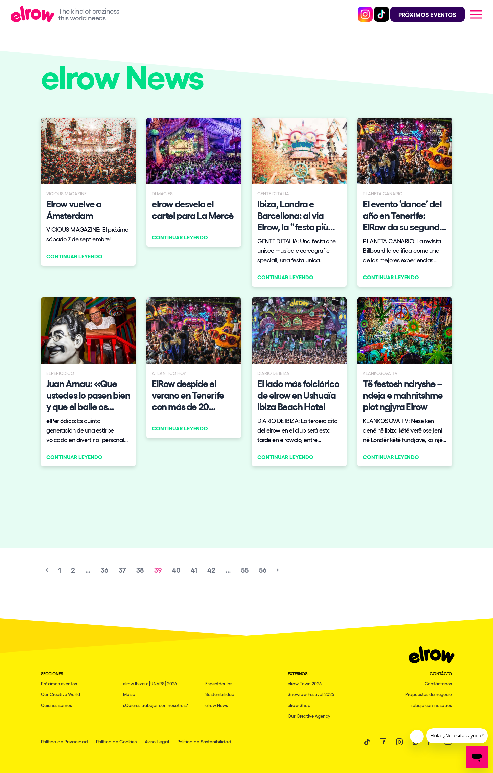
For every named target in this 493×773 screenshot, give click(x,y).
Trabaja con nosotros (430, 705)
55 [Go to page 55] (245, 570)
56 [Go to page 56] (262, 570)
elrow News (216, 705)
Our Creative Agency (309, 716)
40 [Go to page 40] (176, 570)
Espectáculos (218, 683)
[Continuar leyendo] (88, 192)
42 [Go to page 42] (211, 570)
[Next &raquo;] (278, 570)
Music (129, 694)
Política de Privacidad (64, 741)
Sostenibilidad (219, 694)
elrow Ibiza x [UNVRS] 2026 (150, 683)
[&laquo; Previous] (47, 570)
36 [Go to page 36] (104, 570)
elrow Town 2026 (305, 683)
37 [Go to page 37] (122, 570)
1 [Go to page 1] (59, 570)
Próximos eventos (59, 683)
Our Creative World (60, 694)
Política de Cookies (116, 741)
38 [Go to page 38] (140, 570)
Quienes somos (56, 705)
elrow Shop (299, 705)
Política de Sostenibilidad (204, 741)
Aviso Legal (157, 741)
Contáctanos (438, 683)
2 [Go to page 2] (73, 570)
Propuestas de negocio (428, 694)
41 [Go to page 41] (194, 570)
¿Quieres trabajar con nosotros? (155, 705)
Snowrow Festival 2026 (311, 694)
